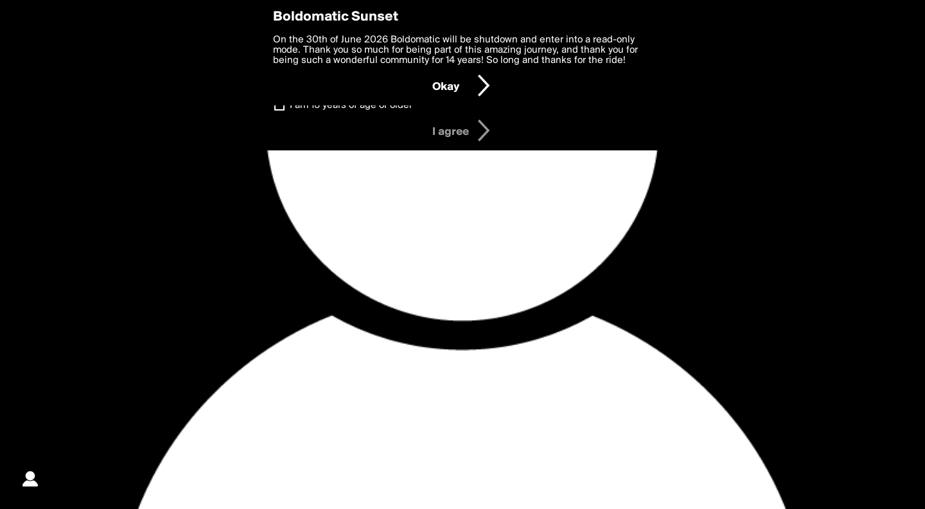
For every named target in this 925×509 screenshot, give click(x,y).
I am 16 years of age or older (351, 105)
